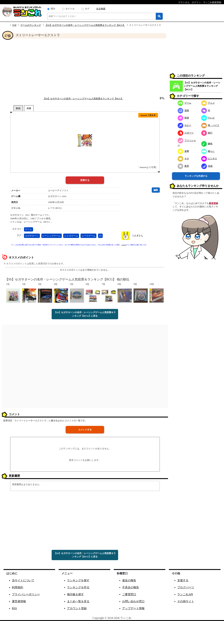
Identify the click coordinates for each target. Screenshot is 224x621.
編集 (155, 190)
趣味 (207, 143)
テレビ (208, 117)
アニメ (208, 103)
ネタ (183, 158)
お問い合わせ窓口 (133, 601)
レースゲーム (88, 235)
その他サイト (185, 601)
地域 (207, 166)
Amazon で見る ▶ (148, 115)
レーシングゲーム (51, 235)
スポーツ (186, 132)
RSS (14, 608)
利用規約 (17, 587)
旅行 (207, 132)
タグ (87, 8)
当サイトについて (23, 580)
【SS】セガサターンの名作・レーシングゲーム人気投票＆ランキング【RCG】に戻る (85, 314)
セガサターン (32, 235)
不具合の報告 (130, 587)
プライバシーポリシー (26, 594)
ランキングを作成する (196, 176)
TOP (14, 25)
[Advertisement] (85, 67)
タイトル (70, 8)
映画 (183, 117)
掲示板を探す (75, 594)
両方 (53, 8)
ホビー (184, 125)
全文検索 (100, 8)
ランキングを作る (78, 587)
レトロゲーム (71, 235)
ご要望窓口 (129, 594)
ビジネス (209, 158)
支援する (182, 580)
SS (100, 235)
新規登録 (213, 203)
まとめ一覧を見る (78, 601)
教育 (183, 166)
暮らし (208, 151)
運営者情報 (19, 601)
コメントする (85, 429)
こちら (123, 245)
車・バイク (210, 125)
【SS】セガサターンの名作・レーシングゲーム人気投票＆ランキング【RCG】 (85, 25)
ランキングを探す (78, 580)
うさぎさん (137, 235)
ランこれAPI (185, 594)
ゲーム (28, 229)
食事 (183, 151)
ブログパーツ (185, 587)
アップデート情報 (133, 608)
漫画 (183, 110)
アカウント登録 (77, 608)
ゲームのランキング (30, 25)
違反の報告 (129, 580)
